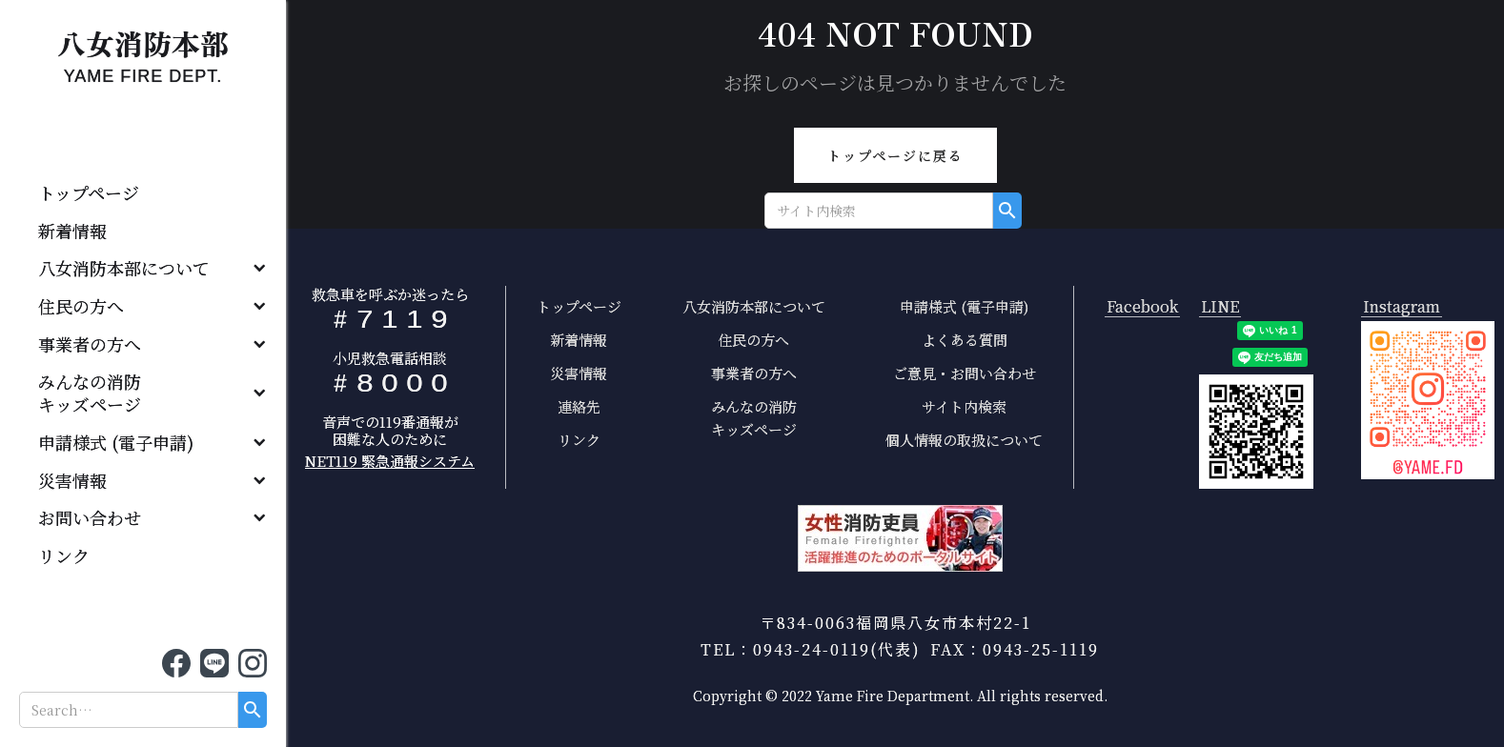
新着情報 (72, 230)
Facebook (1142, 307)
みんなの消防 (98, 392)
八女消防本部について (124, 267)
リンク (64, 555)
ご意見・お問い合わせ (964, 373)
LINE (1220, 307)
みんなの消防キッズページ (754, 417)
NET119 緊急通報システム (390, 461)
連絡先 (579, 406)
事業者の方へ (89, 344)
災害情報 (72, 480)
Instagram (1401, 307)
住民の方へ (81, 305)
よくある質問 (964, 340)
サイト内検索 (964, 406)
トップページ (88, 192)
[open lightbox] (1427, 400)
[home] (143, 52)
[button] (143, 269)
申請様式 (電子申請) (115, 442)
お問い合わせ (89, 517)
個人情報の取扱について (964, 440)
